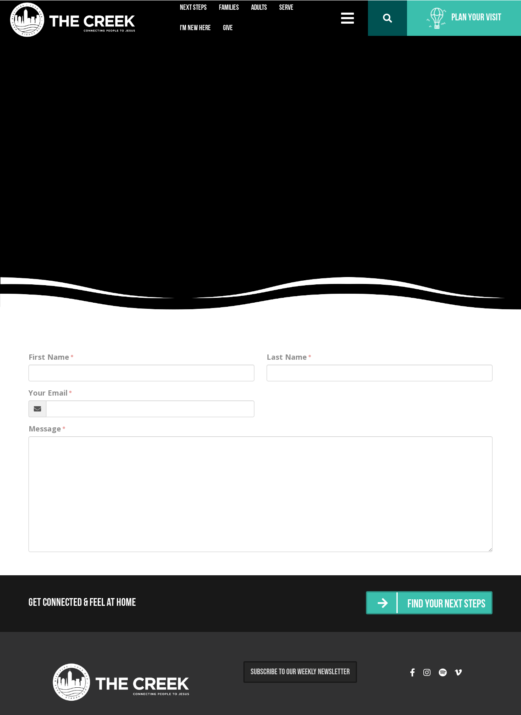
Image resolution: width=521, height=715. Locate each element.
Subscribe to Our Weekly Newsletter (300, 672)
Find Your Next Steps (443, 603)
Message (44, 428)
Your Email (48, 393)
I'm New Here (195, 28)
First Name (48, 357)
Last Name (287, 357)
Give (228, 28)
